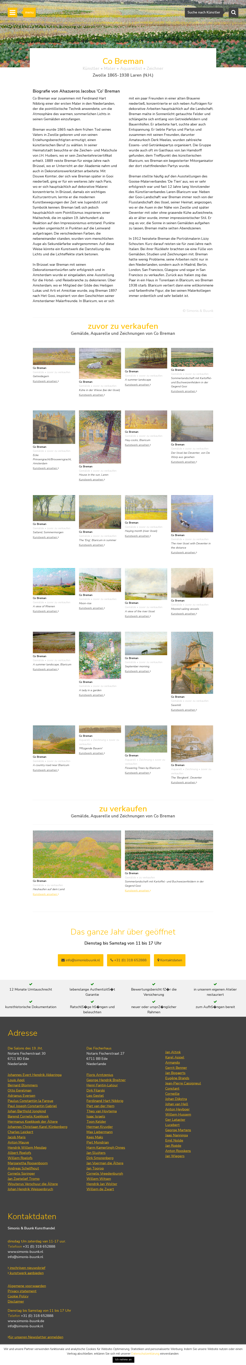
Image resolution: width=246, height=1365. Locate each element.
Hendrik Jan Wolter (101, 1184)
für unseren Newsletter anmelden (35, 1337)
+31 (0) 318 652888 (129, 960)
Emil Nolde (174, 1140)
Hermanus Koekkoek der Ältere (33, 1121)
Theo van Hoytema (101, 1111)
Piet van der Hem (100, 1106)
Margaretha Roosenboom (28, 1163)
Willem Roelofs (20, 1158)
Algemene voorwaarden (27, 1286)
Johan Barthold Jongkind (27, 1111)
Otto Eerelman (19, 1090)
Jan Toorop (95, 1168)
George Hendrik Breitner (106, 1080)
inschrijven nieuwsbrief (26, 1268)
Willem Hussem (178, 1114)
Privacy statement (22, 1291)
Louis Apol (16, 1080)
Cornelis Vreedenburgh (104, 1173)
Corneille (172, 1093)
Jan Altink (173, 1052)
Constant (172, 1088)
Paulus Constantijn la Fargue (30, 1101)
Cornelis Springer (21, 1173)
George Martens (178, 1130)
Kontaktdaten (169, 960)
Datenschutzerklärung (145, 1354)
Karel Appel (174, 1057)
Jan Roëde (173, 1145)
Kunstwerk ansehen (46, 381)
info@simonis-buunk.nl (25, 1257)
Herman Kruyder (99, 1126)
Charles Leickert (20, 1132)
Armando (172, 1062)
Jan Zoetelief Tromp (24, 1178)
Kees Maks (94, 1137)
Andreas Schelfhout (23, 1168)
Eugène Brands (177, 1078)
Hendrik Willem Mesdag (27, 1147)
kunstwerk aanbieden (26, 1273)
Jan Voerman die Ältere (104, 1163)
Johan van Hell (176, 1104)
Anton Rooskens (178, 1151)
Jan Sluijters (96, 1152)
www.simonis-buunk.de (26, 1321)
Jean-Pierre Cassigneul (183, 1083)
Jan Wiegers (174, 1156)
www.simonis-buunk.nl (25, 1251)
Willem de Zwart (100, 1189)
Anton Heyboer (177, 1109)
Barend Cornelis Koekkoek (28, 1116)
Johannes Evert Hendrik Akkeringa (35, 1075)
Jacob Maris (17, 1137)
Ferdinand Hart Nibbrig (104, 1101)
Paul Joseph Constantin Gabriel (32, 1106)
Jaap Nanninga (176, 1135)
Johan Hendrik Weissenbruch (30, 1189)
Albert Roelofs (19, 1152)
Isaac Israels (95, 1116)
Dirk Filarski (95, 1090)
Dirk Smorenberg (100, 1158)
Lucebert (172, 1125)
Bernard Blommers (23, 1085)
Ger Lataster (175, 1119)
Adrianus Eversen (21, 1095)
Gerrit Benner (176, 1067)
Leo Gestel (95, 1095)
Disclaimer (16, 1301)
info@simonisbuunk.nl (80, 960)
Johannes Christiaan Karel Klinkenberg (37, 1126)
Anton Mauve (18, 1142)
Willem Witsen (98, 1178)
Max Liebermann (99, 1132)
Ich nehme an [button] (123, 1359)
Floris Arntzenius (99, 1075)
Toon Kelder (96, 1121)
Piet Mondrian (97, 1142)
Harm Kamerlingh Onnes (105, 1147)
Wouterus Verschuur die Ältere (33, 1184)
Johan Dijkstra (176, 1099)
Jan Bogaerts (175, 1073)
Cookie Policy (18, 1296)
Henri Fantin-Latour (102, 1085)
